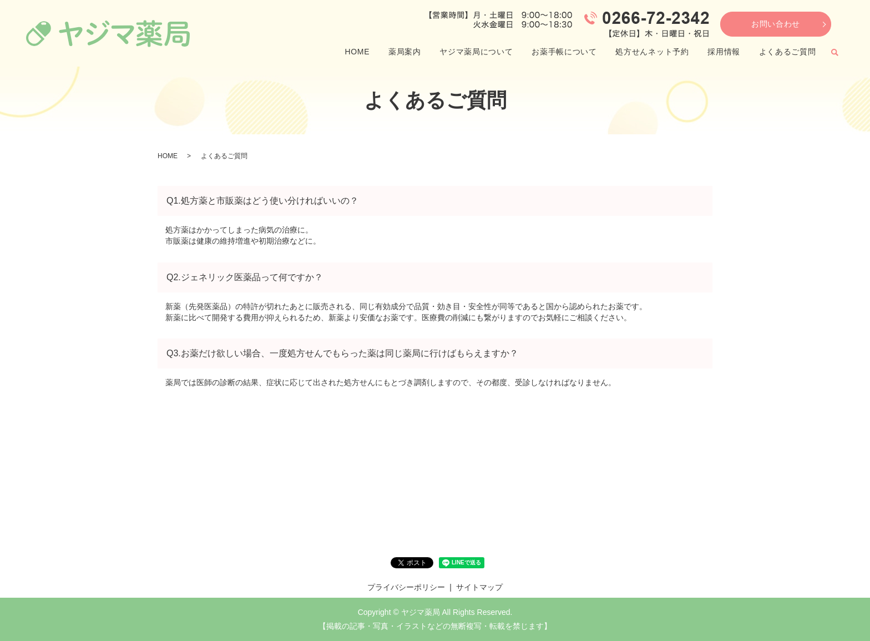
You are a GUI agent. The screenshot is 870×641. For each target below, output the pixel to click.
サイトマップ (479, 587)
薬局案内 (404, 51)
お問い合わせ (775, 23)
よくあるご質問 (787, 51)
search (834, 52)
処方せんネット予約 (652, 51)
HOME (357, 51)
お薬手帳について (564, 51)
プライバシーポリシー (406, 587)
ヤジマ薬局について (476, 51)
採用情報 (723, 51)
